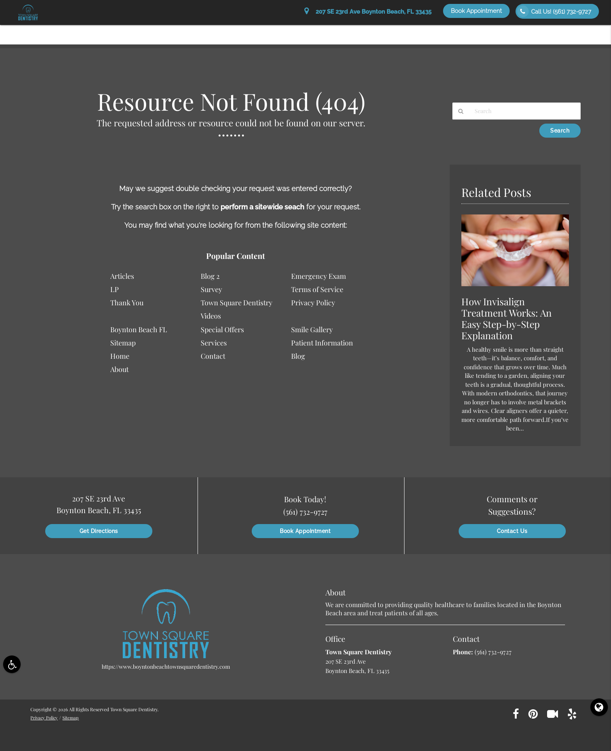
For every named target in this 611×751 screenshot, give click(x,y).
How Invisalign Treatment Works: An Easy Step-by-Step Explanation (509, 318)
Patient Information (325, 32)
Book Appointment (476, 10)
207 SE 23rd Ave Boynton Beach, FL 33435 (367, 11)
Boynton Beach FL (138, 329)
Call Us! (554, 11)
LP (114, 289)
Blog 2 (210, 276)
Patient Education (424, 32)
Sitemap (123, 342)
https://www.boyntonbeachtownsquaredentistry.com (166, 666)
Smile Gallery (531, 32)
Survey (211, 289)
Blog (298, 356)
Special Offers (481, 32)
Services (376, 32)
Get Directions (98, 531)
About (276, 32)
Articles (122, 276)
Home (248, 32)
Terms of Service (317, 289)
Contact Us (577, 32)
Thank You (126, 302)
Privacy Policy (313, 302)
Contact (213, 356)
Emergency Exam (318, 276)
